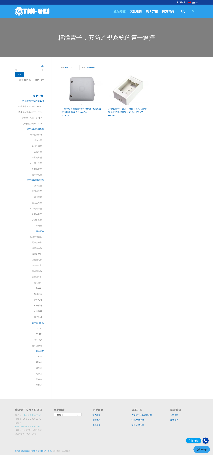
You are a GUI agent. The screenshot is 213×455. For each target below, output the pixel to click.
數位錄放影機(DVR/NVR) (33, 101)
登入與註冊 (181, 2)
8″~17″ (39, 334)
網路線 (39, 368)
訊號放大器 (37, 265)
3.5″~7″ (38, 328)
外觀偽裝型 (37, 168)
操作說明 (96, 415)
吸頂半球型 (37, 146)
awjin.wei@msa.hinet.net (27, 426)
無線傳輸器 (37, 271)
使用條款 (56, 451)
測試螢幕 (38, 282)
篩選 (19, 74)
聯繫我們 (174, 420)
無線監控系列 (36, 134)
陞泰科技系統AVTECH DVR (30, 112)
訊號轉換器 (37, 248)
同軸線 (39, 362)
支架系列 (38, 311)
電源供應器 (37, 242)
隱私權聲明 (66, 451)
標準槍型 (38, 140)
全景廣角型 (37, 157)
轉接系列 (38, 317)
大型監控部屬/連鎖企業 (142, 415)
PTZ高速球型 (36, 163)
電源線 (39, 373)
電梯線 (39, 379)
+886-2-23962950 (31, 414)
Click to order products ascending (77, 68)
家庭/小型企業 (138, 425)
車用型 (39, 225)
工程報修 (96, 425)
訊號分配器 (37, 254)
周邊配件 (40, 231)
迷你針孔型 (37, 174)
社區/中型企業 (138, 420)
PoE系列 (38, 305)
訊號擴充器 (37, 259)
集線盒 (39, 288)
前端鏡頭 (38, 294)
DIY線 (39, 356)
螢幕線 (39, 385)
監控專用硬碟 (36, 236)
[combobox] (68, 415)
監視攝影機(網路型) (35, 129)
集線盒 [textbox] (66, 415)
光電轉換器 (37, 277)
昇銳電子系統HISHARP (32, 118)
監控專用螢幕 (38, 323)
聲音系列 (38, 299)
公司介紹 (174, 415)
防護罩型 (38, 151)
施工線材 (40, 351)
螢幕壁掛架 (37, 345)
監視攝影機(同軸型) (35, 180)
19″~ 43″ (38, 339)
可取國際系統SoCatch (32, 123)
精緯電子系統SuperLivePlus (29, 106)
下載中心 (96, 420)
